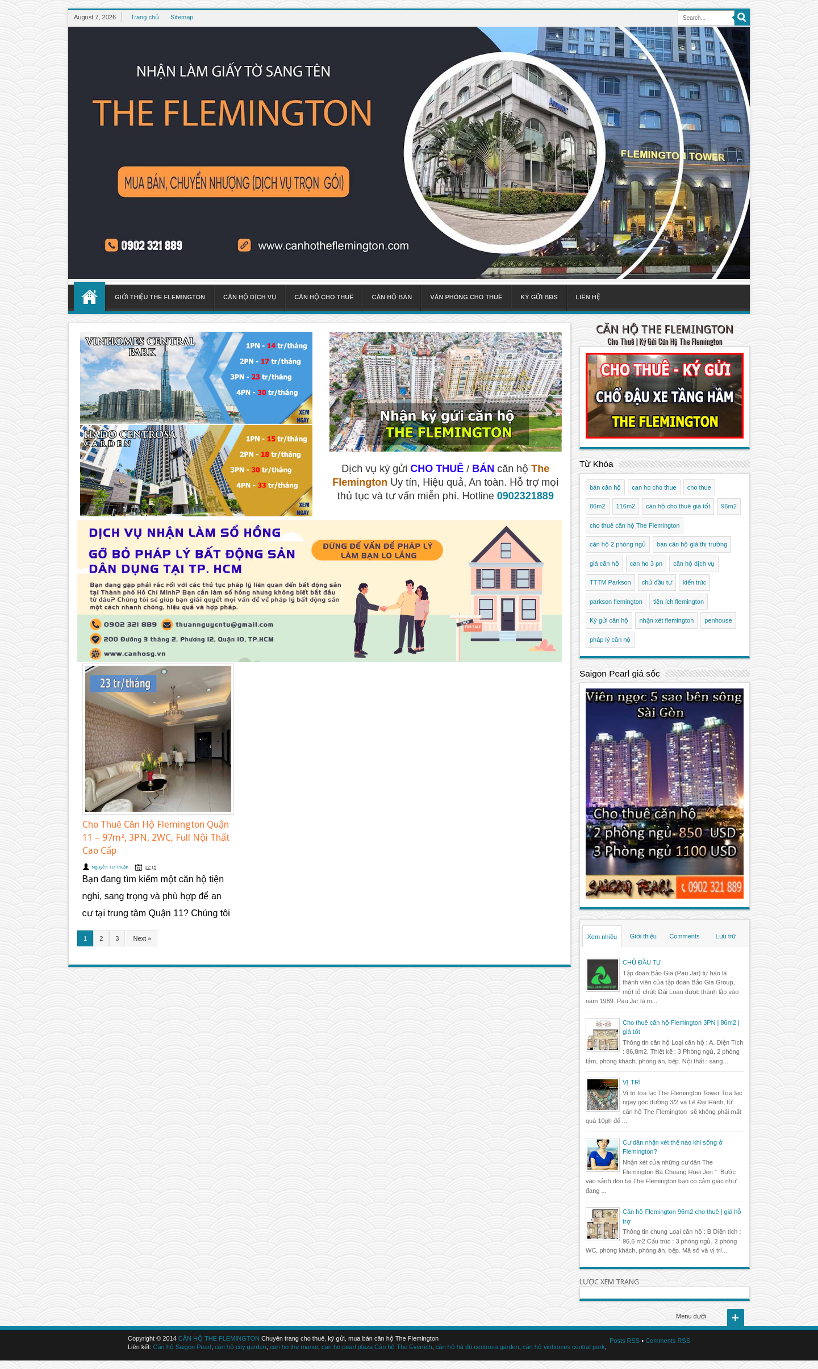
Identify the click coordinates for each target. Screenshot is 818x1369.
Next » (142, 938)
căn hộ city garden (240, 1346)
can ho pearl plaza (347, 1346)
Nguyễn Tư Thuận (110, 867)
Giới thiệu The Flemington (160, 297)
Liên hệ (588, 297)
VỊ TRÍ (632, 1082)
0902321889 (525, 496)
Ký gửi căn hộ (609, 620)
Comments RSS (667, 1340)
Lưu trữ (725, 936)
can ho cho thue (654, 487)
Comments (684, 936)
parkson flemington (616, 601)
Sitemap (181, 17)
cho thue (699, 487)
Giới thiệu (643, 936)
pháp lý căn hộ (610, 639)
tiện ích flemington (678, 601)
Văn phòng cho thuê (466, 297)
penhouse (718, 620)
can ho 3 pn (646, 563)
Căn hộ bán (392, 297)
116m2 (626, 506)
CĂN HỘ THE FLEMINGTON (664, 329)
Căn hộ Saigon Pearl (182, 1346)
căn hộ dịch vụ (694, 563)
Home (89, 296)
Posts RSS (625, 1340)
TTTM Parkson (610, 582)
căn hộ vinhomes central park (564, 1346)
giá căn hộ (604, 563)
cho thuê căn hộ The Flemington (634, 525)
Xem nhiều (602, 936)
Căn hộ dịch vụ (249, 297)
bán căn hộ (605, 487)
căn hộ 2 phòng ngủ (618, 544)
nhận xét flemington (666, 620)
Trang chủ (145, 17)
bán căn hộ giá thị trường (692, 544)
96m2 (729, 506)
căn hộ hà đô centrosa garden (477, 1346)
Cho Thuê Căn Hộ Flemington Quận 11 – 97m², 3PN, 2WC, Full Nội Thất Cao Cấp (155, 837)
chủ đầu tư (657, 582)
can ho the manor (294, 1346)
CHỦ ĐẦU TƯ (642, 962)
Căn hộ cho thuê (323, 297)
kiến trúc (694, 582)
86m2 (598, 506)
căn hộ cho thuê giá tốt (678, 506)
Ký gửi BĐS (538, 297)
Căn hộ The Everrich (403, 1346)
